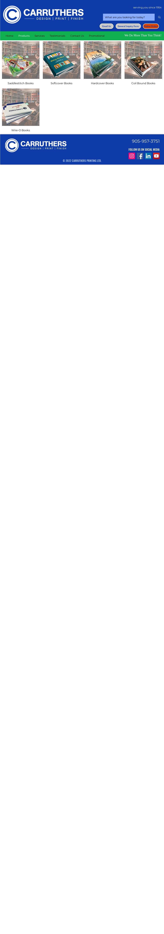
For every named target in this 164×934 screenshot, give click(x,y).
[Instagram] (132, 156)
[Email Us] (107, 26)
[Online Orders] (151, 26)
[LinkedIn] (148, 156)
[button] (128, 26)
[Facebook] (140, 156)
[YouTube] (156, 156)
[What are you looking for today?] (126, 17)
